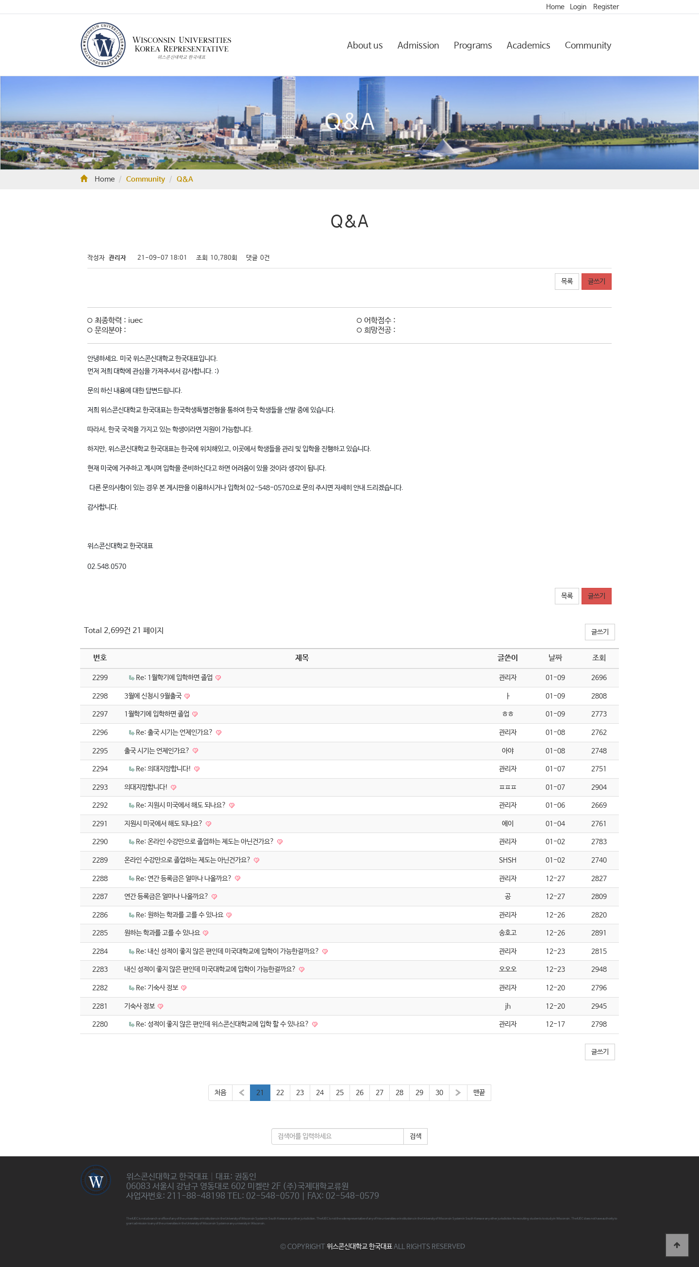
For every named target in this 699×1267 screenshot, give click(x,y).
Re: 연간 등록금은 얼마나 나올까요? (184, 879)
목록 (567, 281)
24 (320, 1093)
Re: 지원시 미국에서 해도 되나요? (182, 805)
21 (260, 1093)
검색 (415, 1136)
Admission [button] (418, 45)
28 (399, 1093)
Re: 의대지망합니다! (164, 769)
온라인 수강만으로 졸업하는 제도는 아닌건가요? (188, 860)
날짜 (555, 658)
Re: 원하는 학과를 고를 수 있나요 (180, 915)
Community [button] (588, 45)
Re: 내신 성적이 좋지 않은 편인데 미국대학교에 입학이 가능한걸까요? (228, 951)
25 (340, 1093)
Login (578, 7)
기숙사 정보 (140, 1006)
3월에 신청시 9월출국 (153, 696)
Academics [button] (528, 45)
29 (419, 1093)
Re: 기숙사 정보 (158, 988)
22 (280, 1093)
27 (379, 1093)
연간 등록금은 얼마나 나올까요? (167, 896)
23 (300, 1093)
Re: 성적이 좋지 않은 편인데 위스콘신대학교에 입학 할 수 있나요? (223, 1024)
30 (439, 1093)
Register (606, 7)
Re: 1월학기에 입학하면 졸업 (175, 678)
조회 (599, 658)
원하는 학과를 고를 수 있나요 (162, 933)
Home (555, 7)
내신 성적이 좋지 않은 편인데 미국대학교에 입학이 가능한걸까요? (211, 969)
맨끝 (479, 1093)
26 (360, 1093)
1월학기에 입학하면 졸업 (157, 714)
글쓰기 (596, 281)
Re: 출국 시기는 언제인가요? (175, 732)
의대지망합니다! (146, 787)
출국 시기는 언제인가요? (157, 751)
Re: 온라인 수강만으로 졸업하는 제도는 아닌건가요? (206, 842)
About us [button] (365, 45)
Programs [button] (473, 45)
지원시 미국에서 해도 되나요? (164, 824)
